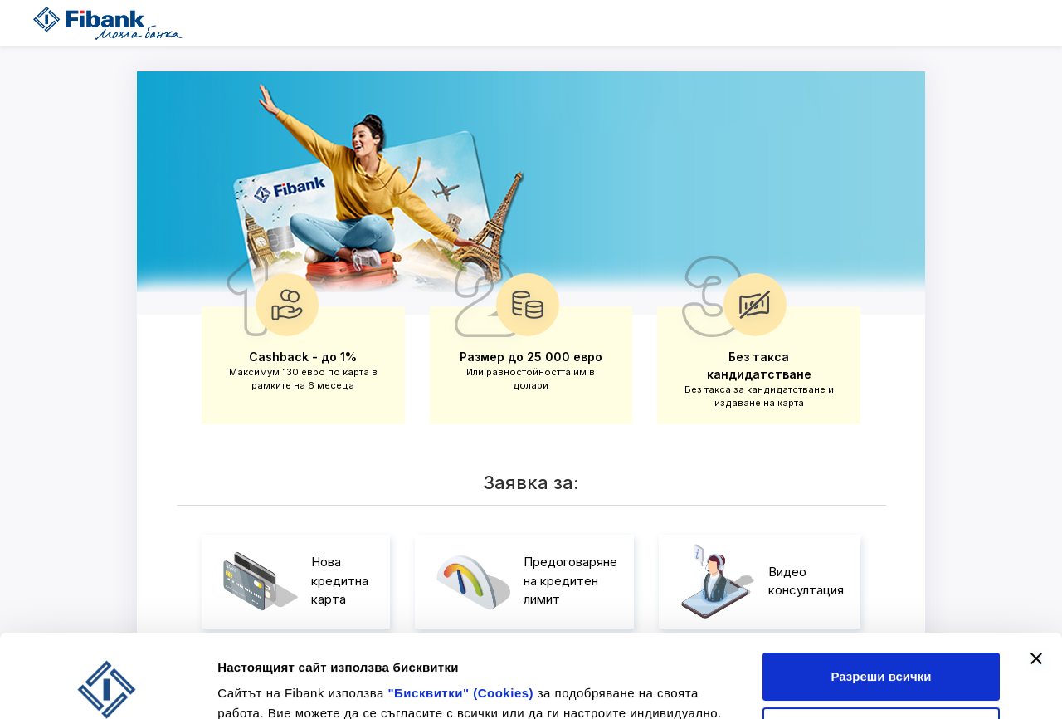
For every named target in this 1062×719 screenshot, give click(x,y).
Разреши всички (881, 598)
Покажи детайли (268, 680)
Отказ (881, 653)
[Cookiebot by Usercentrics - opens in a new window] (107, 686)
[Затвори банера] (1036, 580)
